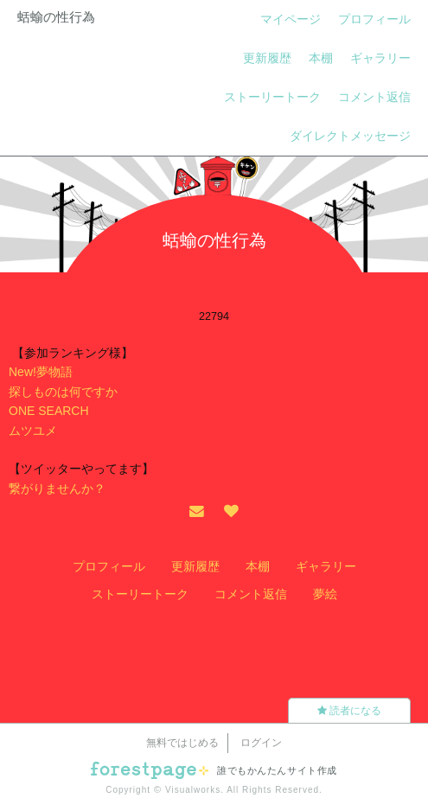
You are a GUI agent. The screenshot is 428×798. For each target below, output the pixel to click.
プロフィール (374, 19)
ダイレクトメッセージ (350, 136)
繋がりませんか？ (57, 488)
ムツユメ (33, 430)
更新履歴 (267, 58)
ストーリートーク (272, 97)
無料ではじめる (182, 743)
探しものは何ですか (63, 392)
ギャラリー (380, 58)
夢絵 (325, 594)
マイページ (290, 19)
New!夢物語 (41, 372)
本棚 (321, 58)
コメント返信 (374, 97)
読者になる (349, 711)
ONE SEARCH (49, 411)
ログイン (261, 743)
